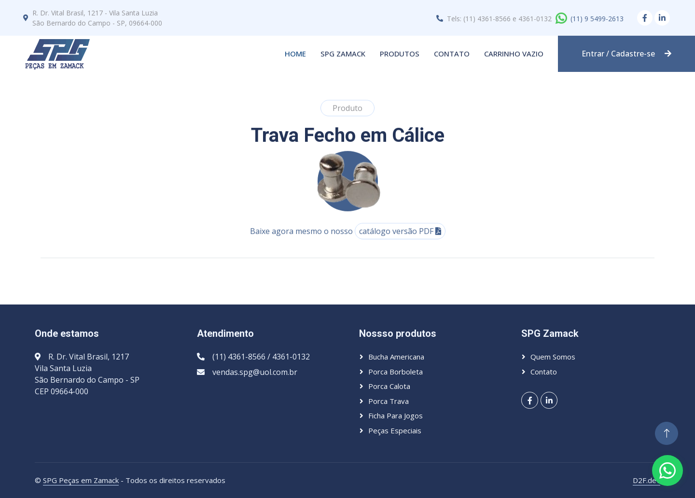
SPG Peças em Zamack (81, 480)
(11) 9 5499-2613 (597, 18)
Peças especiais (394, 430)
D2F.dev (646, 480)
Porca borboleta (395, 371)
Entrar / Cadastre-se (626, 53)
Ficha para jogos (395, 415)
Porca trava (388, 401)
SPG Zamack (342, 53)
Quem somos (552, 356)
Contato (452, 53)
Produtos (399, 53)
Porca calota (389, 386)
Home (295, 53)
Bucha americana (396, 356)
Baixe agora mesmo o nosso (347, 239)
